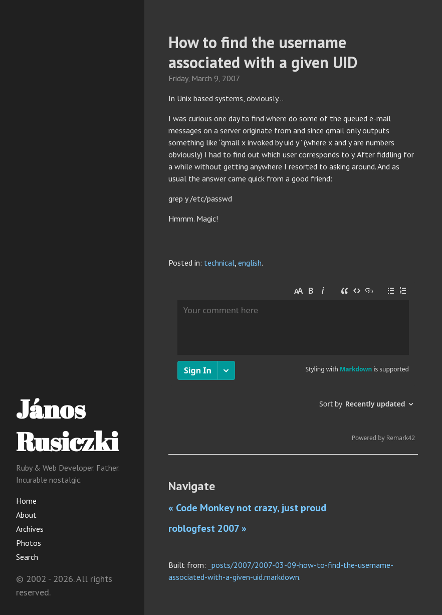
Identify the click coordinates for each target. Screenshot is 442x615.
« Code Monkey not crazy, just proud (247, 507)
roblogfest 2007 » (207, 528)
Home (26, 501)
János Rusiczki (67, 425)
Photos (28, 543)
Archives (30, 529)
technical (219, 263)
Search (27, 557)
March (201, 78)
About (26, 515)
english (250, 263)
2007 (231, 78)
